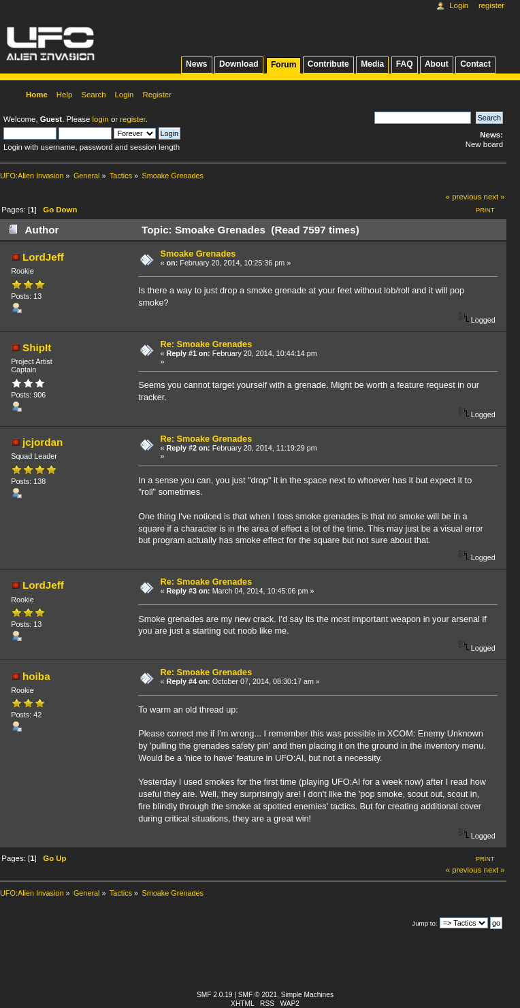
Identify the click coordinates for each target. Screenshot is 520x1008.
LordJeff (43, 257)
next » (494, 197)
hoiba (36, 676)
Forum (283, 64)
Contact (475, 64)
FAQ (404, 64)
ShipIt (36, 347)
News (196, 64)
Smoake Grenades (198, 254)
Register (491, 5)
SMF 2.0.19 (215, 994)
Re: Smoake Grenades (207, 344)
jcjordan (42, 442)
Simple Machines (307, 994)
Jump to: (424, 923)
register (132, 119)
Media (372, 64)
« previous (464, 197)
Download (239, 64)
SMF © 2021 (257, 994)
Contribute (328, 64)
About (437, 64)
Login (458, 5)
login (101, 119)
